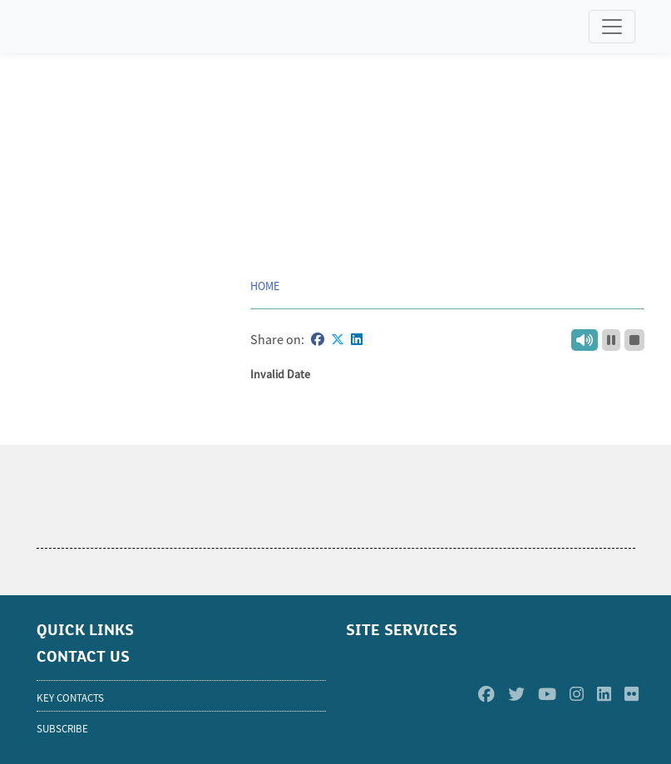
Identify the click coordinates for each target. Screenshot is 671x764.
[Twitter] (516, 695)
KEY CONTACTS (70, 698)
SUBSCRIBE (62, 729)
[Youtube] (547, 695)
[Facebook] (486, 695)
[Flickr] (631, 695)
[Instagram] (576, 695)
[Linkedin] (604, 695)
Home (264, 285)
